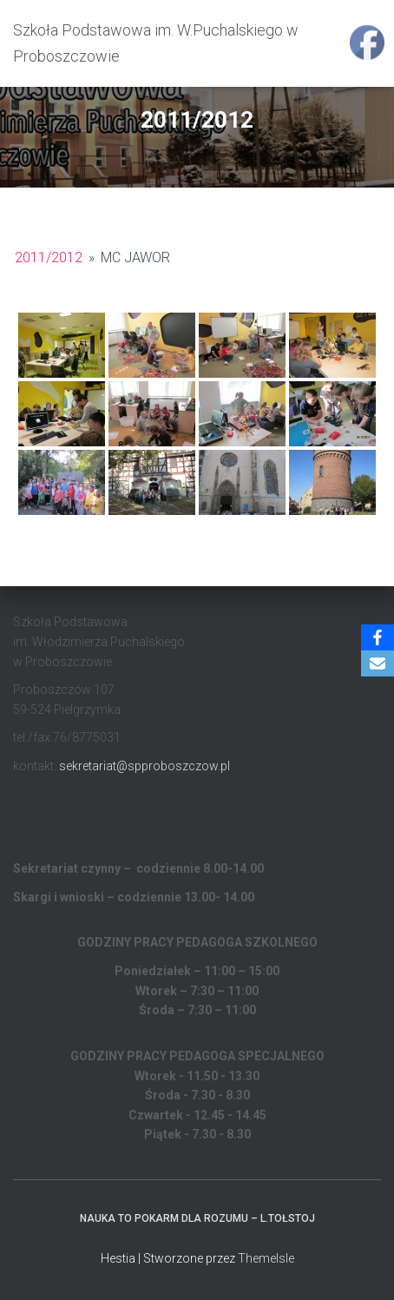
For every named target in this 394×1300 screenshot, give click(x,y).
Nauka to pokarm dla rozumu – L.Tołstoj (197, 1218)
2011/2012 (48, 257)
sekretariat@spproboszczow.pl (144, 766)
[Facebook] (377, 637)
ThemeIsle (266, 1258)
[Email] (377, 663)
